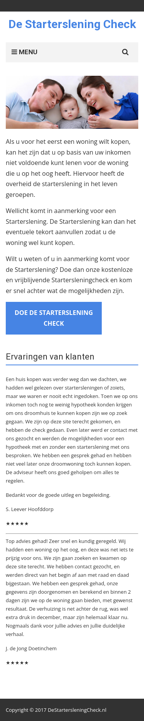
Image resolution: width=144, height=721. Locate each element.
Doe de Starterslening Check (54, 318)
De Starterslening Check (72, 24)
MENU (24, 52)
